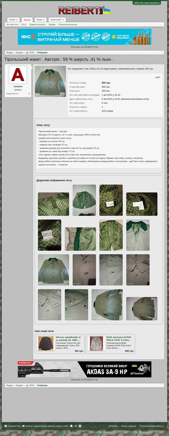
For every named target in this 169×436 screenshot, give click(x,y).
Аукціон (27, 20)
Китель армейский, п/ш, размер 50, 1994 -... (68, 339)
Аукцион (18, 86)
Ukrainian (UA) (14, 426)
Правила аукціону (37, 24)
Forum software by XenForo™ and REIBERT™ (127, 432)
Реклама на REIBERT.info (84, 47)
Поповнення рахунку (67, 24)
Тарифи (52, 24)
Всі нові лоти (12, 24)
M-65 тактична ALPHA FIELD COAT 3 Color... (119, 339)
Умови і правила (128, 426)
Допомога (113, 426)
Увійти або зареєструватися (146, 3)
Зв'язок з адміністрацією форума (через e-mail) (46, 426)
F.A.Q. (24, 24)
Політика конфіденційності (152, 426)
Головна (71, 426)
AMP (157, 77)
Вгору (75, 426)
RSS (80, 426)
